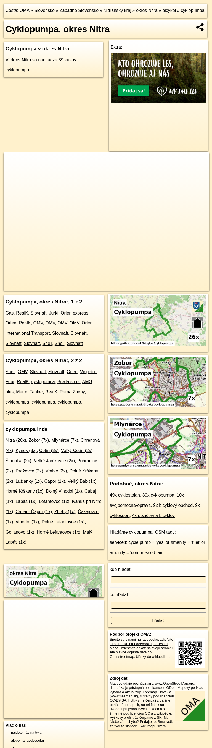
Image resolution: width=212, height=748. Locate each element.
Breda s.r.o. (68, 381)
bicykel (169, 10)
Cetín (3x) (49, 450)
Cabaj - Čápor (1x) (33, 511)
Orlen (11, 323)
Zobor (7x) (39, 440)
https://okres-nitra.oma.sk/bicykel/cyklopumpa (175, 286)
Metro (21, 391)
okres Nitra (146, 10)
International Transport (28, 333)
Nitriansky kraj (117, 10)
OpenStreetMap (96, 286)
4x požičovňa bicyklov (153, 515)
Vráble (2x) (56, 471)
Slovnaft (39, 313)
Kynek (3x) (25, 450)
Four (10, 381)
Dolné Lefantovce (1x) (63, 522)
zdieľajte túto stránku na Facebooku (141, 641)
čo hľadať (119, 594)
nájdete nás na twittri (27, 732)
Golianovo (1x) (20, 532)
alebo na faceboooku (27, 740)
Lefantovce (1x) (54, 501)
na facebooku (147, 639)
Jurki (53, 313)
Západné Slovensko (79, 10)
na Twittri (160, 644)
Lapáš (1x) (25, 501)
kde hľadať (120, 569)
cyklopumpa (192, 10)
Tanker (36, 391)
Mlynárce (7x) (64, 440)
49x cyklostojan (125, 495)
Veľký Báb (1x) (82, 481)
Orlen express (74, 313)
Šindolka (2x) (18, 460)
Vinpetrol (88, 371)
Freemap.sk (124, 286)
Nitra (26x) (16, 440)
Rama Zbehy (72, 391)
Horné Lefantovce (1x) (58, 532)
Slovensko (44, 10)
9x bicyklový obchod (173, 505)
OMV (38, 323)
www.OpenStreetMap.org (174, 683)
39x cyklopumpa (158, 495)
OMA (25, 10)
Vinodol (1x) (27, 522)
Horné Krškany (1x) (25, 491)
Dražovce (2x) (29, 471)
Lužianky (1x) (28, 481)
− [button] (13, 170)
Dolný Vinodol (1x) (64, 491)
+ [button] (13, 162)
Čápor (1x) (54, 481)
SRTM (162, 717)
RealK (22, 313)
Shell (47, 343)
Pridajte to (148, 722)
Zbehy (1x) (64, 511)
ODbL (170, 687)
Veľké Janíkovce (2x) (54, 460)
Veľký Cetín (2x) (76, 450)
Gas (10, 313)
